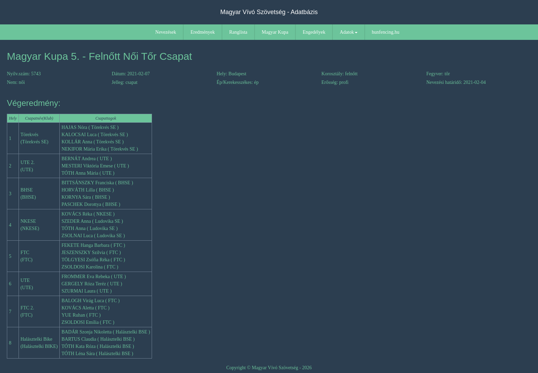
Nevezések (165, 32)
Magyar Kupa (275, 32)
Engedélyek (314, 32)
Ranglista (238, 32)
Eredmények (202, 32)
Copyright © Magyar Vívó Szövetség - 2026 (269, 367)
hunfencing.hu (385, 32)
